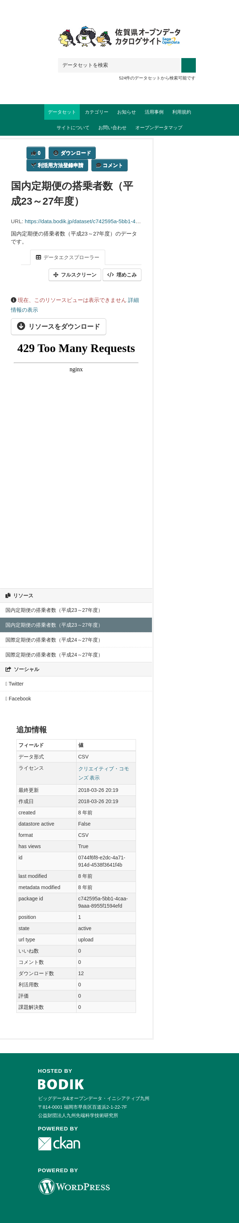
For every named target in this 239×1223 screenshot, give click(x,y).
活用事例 (154, 112)
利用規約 (181, 112)
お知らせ (126, 112)
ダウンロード (72, 153)
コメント (109, 165)
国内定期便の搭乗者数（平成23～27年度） (54, 610)
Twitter (14, 684)
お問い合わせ (112, 127)
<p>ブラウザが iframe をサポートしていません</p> (76, 456)
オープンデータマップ (158, 127)
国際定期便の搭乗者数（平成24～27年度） (54, 640)
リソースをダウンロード (58, 326)
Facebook (18, 699)
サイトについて (73, 127)
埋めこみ (122, 275)
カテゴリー (96, 112)
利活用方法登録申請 (57, 165)
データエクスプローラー (67, 257)
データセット (62, 112)
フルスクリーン (74, 275)
